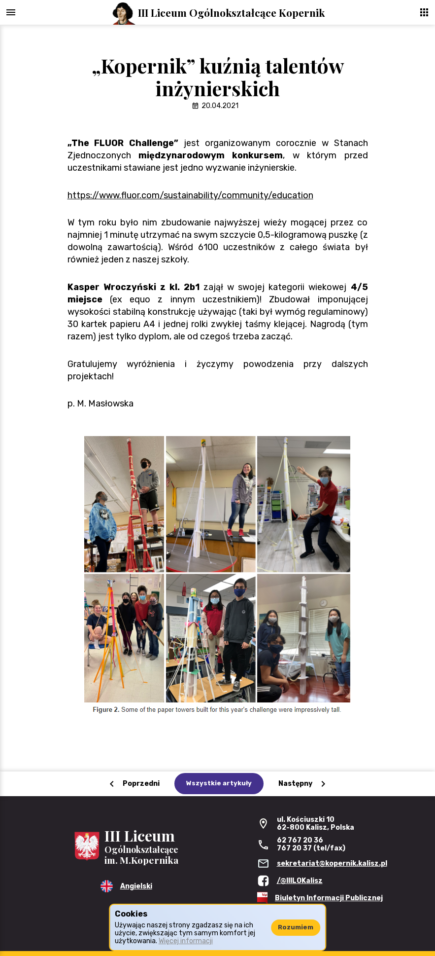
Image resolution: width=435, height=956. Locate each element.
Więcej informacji (186, 941)
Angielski (136, 886)
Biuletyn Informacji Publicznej (329, 898)
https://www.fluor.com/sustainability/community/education (190, 195)
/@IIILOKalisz (300, 881)
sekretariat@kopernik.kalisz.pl (332, 863)
